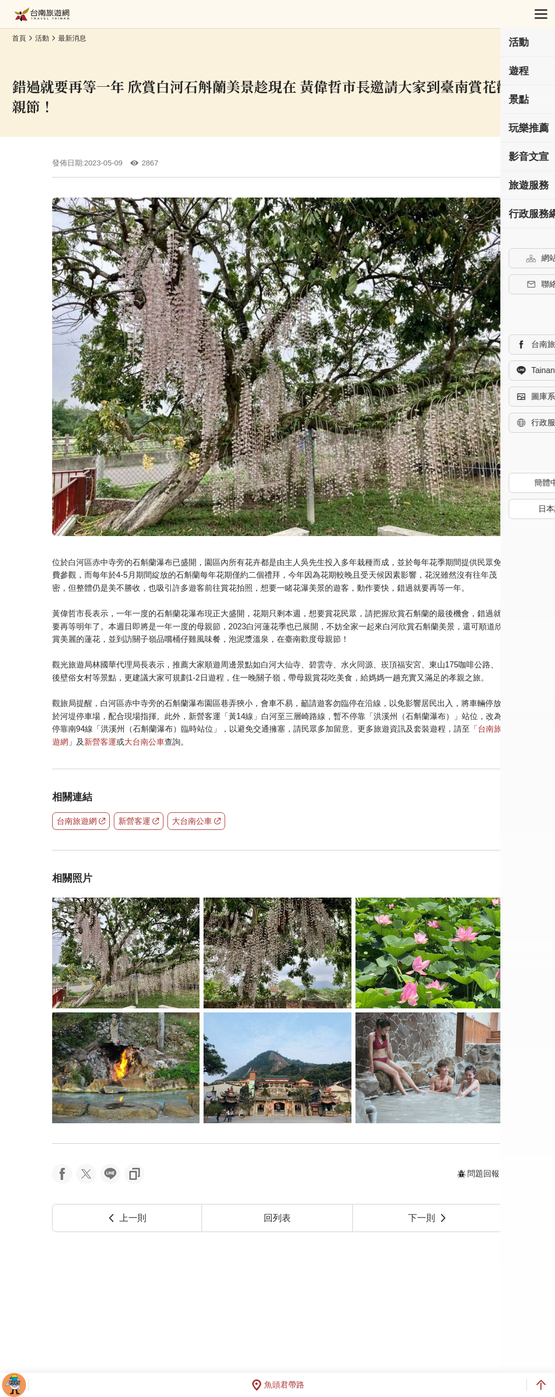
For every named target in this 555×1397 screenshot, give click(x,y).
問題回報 (478, 1173)
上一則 (126, 1218)
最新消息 (72, 38)
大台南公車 (144, 742)
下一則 (427, 1218)
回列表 (277, 1218)
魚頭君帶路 (277, 1384)
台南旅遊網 (42, 14)
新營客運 (100, 742)
